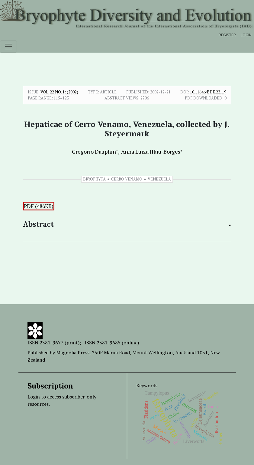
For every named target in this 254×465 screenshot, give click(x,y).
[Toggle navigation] (8, 47)
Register (227, 34)
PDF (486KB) (38, 206)
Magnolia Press (72, 352)
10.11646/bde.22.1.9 (208, 92)
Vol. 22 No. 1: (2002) (59, 92)
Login (246, 34)
